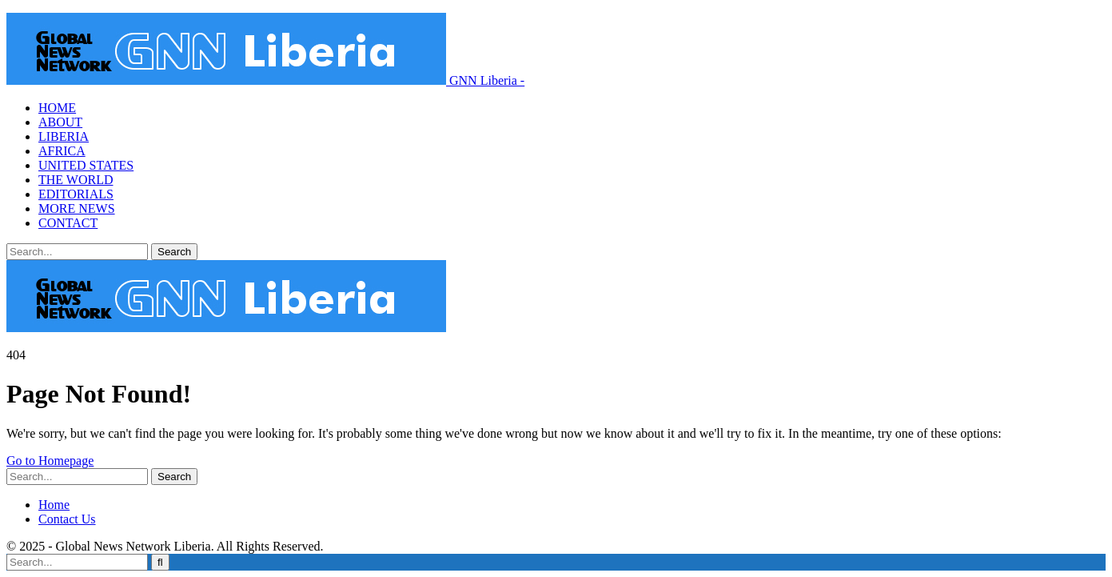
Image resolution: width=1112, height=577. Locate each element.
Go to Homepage (50, 460)
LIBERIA (63, 136)
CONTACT (68, 223)
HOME (57, 107)
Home (54, 504)
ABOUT (60, 122)
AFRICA (62, 151)
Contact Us (67, 519)
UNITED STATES (86, 165)
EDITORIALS (76, 194)
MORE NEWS (76, 208)
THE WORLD (75, 179)
